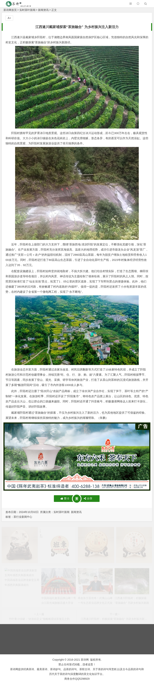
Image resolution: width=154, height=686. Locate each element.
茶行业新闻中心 (23, 516)
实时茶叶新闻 (27, 9)
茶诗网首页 (10, 9)
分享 (88, 498)
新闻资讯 (43, 9)
